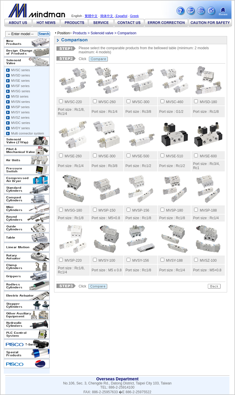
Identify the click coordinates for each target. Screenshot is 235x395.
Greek (134, 16)
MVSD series (20, 75)
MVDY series (20, 128)
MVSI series (19, 96)
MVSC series (20, 70)
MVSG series (20, 91)
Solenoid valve (102, 33)
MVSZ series (20, 117)
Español (121, 16)
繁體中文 (91, 16)
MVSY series (20, 112)
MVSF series (20, 86)
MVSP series (20, 107)
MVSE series (20, 80)
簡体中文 (107, 16)
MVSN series (20, 101)
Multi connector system (27, 133)
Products (80, 33)
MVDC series (20, 123)
